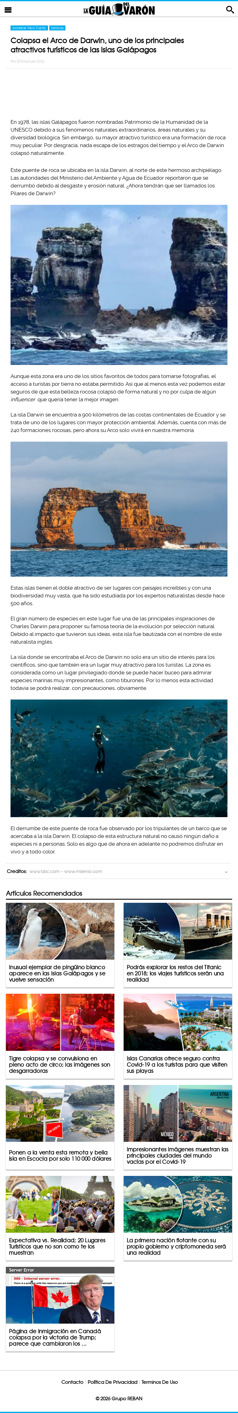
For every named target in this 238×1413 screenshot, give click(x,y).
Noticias (57, 28)
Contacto (72, 1382)
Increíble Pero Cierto (29, 28)
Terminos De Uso (160, 1382)
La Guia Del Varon (119, 9)
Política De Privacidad (112, 1382)
